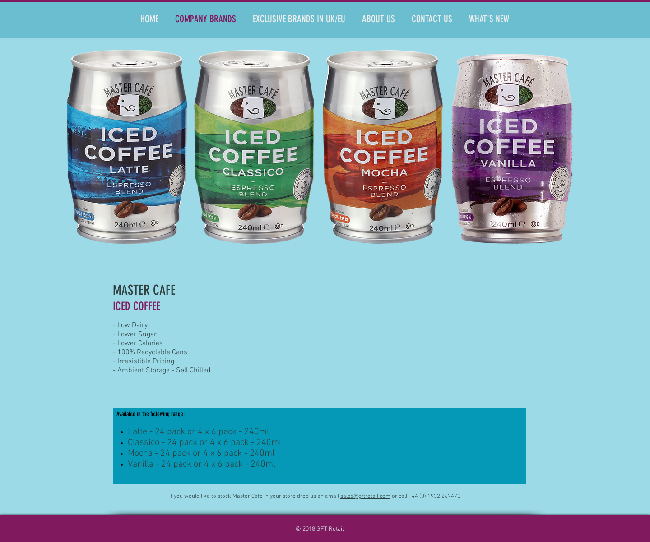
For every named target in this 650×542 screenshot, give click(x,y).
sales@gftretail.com (365, 496)
